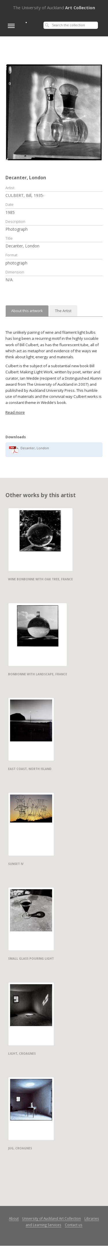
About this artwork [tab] (27, 310)
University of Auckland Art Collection (51, 1218)
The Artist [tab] (63, 310)
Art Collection (54, 7)
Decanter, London (34, 448)
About (14, 1218)
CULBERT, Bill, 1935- (24, 195)
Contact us (73, 1224)
